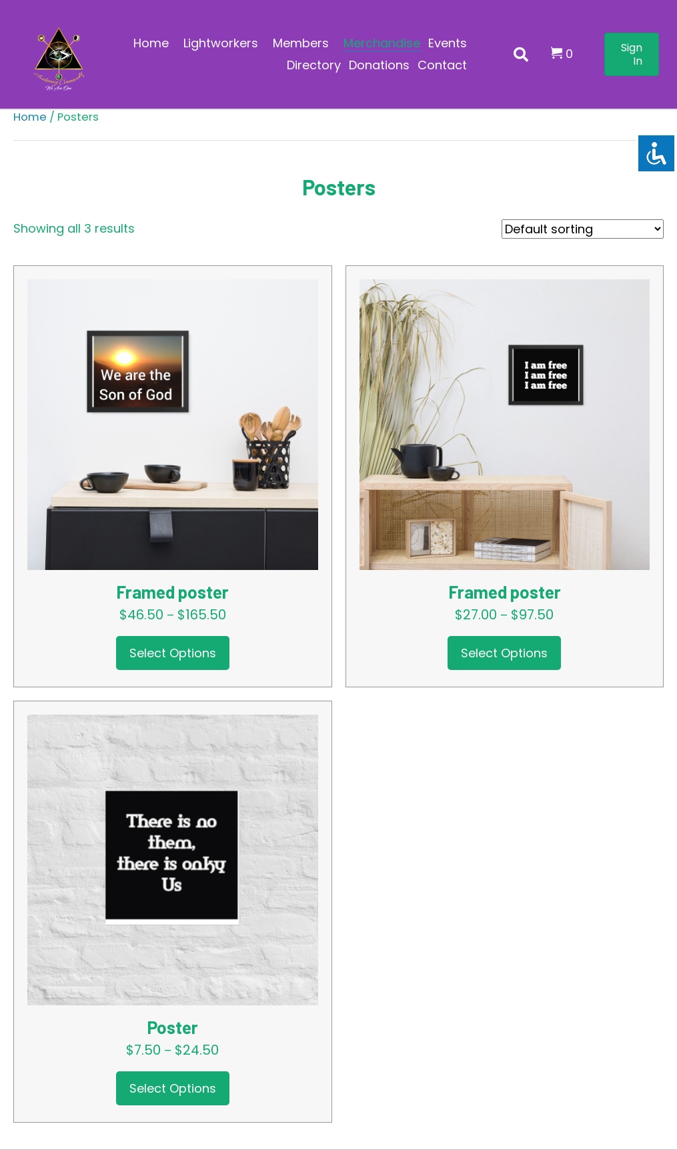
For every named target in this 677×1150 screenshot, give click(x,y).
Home (30, 117)
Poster (172, 1027)
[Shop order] (583, 229)
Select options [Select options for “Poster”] (172, 1088)
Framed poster (172, 591)
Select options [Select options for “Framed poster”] (172, 653)
